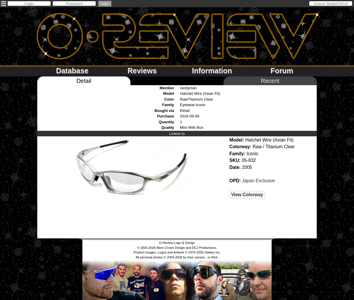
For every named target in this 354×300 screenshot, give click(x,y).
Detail (83, 81)
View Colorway (247, 194)
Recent (270, 81)
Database (72, 71)
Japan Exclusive (258, 180)
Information (212, 71)
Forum (281, 71)
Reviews (142, 71)
